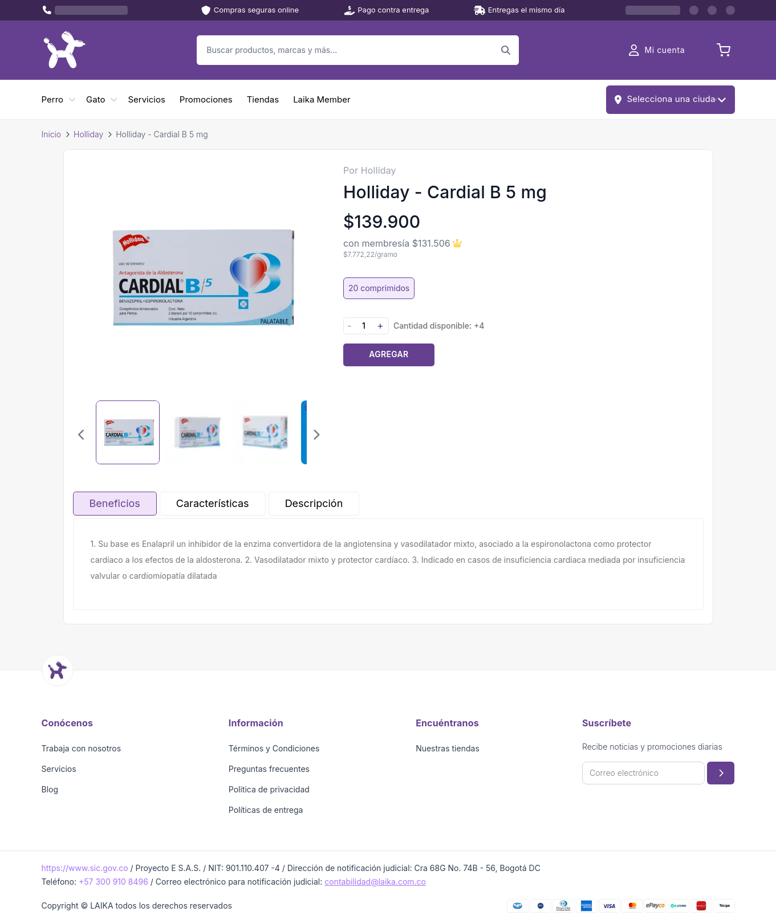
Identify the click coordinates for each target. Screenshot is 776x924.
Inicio (52, 134)
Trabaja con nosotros (81, 748)
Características (212, 503)
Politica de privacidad (269, 789)
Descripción (314, 503)
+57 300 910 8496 (113, 881)
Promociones (206, 99)
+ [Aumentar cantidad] (380, 326)
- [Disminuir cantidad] (349, 326)
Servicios (146, 99)
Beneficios (115, 503)
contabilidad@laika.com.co (375, 881)
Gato (95, 99)
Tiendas (263, 99)
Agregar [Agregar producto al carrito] (388, 354)
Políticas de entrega (266, 810)
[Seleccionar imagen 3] (264, 432)
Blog (50, 789)
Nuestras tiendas (448, 748)
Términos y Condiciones (274, 748)
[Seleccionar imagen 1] (128, 432)
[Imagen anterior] (82, 435)
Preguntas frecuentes (269, 769)
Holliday (88, 134)
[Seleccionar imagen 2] (196, 432)
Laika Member (321, 99)
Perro (53, 99)
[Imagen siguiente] (316, 435)
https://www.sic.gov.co (85, 868)
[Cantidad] (363, 326)
